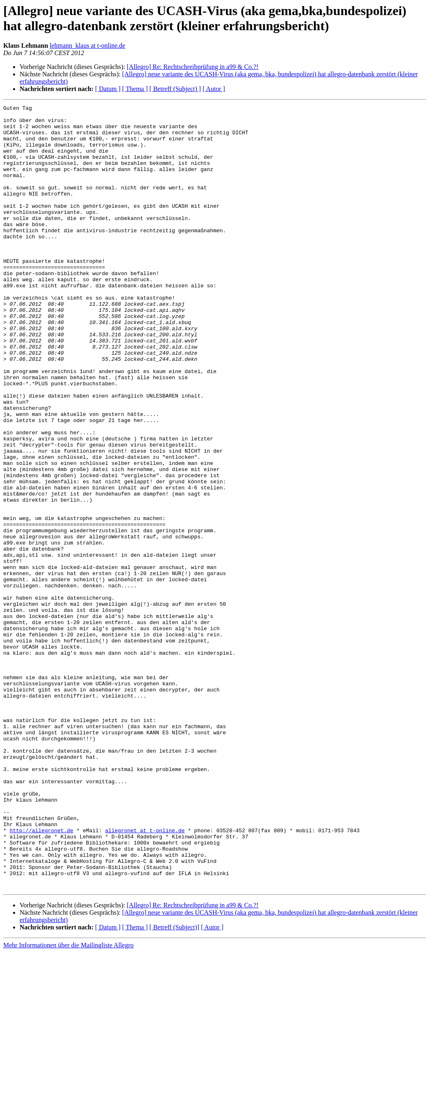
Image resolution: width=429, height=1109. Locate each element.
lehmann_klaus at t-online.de (87, 45)
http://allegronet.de (41, 976)
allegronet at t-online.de (145, 976)
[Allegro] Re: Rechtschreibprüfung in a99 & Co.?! (193, 66)
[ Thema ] (135, 88)
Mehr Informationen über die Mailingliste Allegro (68, 1101)
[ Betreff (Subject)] (174, 1083)
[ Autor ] (214, 88)
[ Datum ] (107, 88)
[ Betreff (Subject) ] (175, 88)
